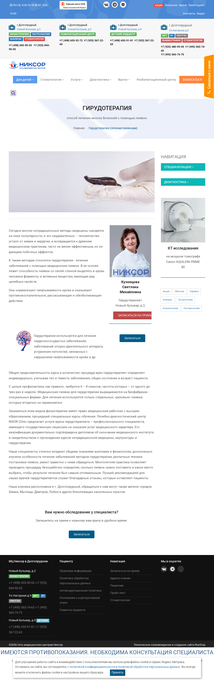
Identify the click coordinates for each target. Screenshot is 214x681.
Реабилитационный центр (156, 79)
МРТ (164, 35)
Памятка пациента (72, 610)
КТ (171, 35)
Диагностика (100, 79)
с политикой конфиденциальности (91, 666)
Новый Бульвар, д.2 (29, 29)
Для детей (25, 79)
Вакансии (171, 5)
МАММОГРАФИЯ (171, 40)
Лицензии (117, 585)
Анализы (167, 299)
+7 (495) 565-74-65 (21, 607)
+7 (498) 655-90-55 (20, 45)
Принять (118, 672)
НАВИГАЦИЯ (173, 156)
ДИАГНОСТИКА (176, 182)
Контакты (189, 13)
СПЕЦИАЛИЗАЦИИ (179, 167)
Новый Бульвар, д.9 (79, 29)
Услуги (77, 79)
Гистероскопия (192, 308)
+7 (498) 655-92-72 (71, 40)
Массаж (179, 291)
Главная (79, 128)
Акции (166, 291)
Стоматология (52, 79)
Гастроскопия (185, 299)
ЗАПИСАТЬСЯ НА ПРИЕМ (135, 315)
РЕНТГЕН (182, 35)
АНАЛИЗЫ (16, 39)
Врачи (183, 5)
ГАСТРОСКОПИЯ (41, 34)
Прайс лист (118, 592)
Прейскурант (196, 5)
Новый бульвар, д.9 (130, 29)
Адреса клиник (120, 578)
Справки (194, 291)
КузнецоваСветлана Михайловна (130, 287)
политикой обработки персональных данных (149, 666)
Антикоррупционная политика (81, 590)
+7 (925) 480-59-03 (172, 46)
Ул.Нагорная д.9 (179, 30)
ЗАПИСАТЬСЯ (192, 79)
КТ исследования (183, 248)
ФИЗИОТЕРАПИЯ (19, 34)
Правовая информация (76, 571)
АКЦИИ (158, 5)
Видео (201, 13)
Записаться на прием (124, 571)
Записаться (132, 338)
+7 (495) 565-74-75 (172, 54)
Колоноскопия (170, 308)
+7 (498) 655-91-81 (121, 40)
